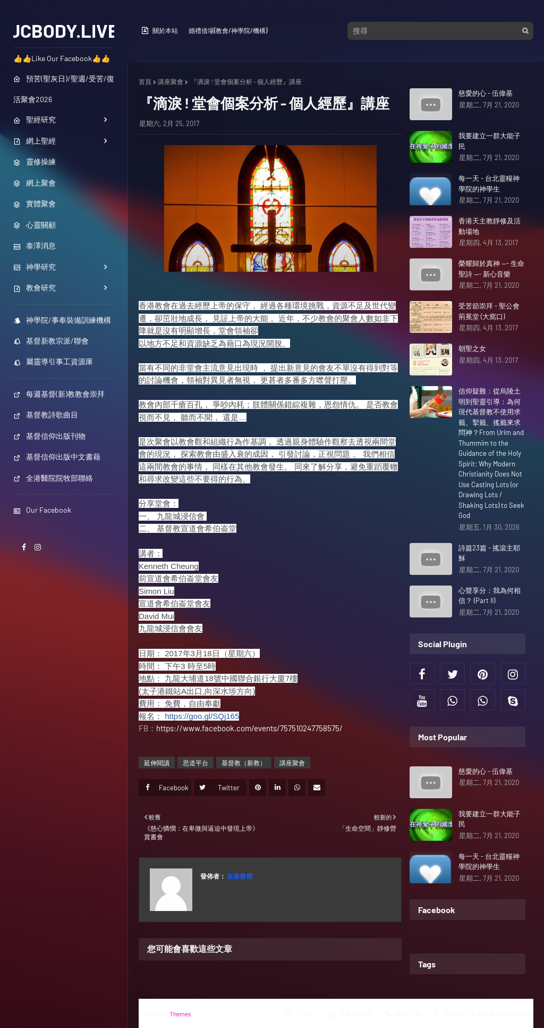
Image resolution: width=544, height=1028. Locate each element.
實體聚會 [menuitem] (34, 203)
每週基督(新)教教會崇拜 (59, 393)
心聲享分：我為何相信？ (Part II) (489, 595)
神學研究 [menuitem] (34, 266)
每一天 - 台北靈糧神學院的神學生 (489, 183)
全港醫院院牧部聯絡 (53, 477)
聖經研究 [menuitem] (34, 119)
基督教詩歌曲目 (45, 414)
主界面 (299, 1013)
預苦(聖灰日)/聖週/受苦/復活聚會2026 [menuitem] (63, 89)
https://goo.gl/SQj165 (202, 716)
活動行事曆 (349, 1013)
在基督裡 (239, 876)
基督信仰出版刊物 (49, 435)
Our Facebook (42, 509)
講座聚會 (170, 81)
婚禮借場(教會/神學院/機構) (228, 30)
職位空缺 (403, 1013)
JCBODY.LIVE (64, 30)
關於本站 (159, 30)
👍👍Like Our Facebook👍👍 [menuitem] (61, 58)
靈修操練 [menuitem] (34, 161)
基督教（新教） (244, 762)
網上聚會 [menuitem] (34, 182)
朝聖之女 (472, 348)
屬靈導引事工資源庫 (53, 361)
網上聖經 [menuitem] (34, 140)
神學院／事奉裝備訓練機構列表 (482, 1013)
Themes (180, 1013)
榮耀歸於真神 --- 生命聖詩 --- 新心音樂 (491, 268)
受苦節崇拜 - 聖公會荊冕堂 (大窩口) (489, 311)
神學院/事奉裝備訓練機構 (62, 319)
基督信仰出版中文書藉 (56, 456)
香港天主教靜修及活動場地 (489, 226)
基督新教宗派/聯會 (51, 340)
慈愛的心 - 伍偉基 (485, 93)
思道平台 (195, 762)
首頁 (145, 81)
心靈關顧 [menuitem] (34, 224)
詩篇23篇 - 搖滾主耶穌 (489, 553)
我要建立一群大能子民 (489, 141)
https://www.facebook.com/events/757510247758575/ (249, 728)
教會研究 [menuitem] (34, 287)
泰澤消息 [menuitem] (34, 245)
